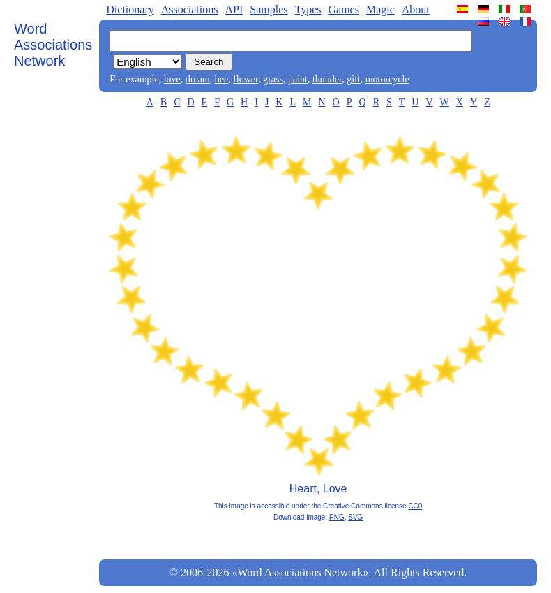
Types (307, 9)
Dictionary (129, 9)
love (172, 79)
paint (298, 79)
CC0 (415, 506)
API (234, 9)
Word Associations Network (53, 44)
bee (221, 79)
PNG (337, 517)
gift (353, 79)
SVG (355, 517)
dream (198, 79)
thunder (327, 79)
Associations (189, 9)
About (416, 9)
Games (343, 9)
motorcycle (387, 79)
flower (245, 79)
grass (273, 79)
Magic (380, 9)
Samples (268, 9)
